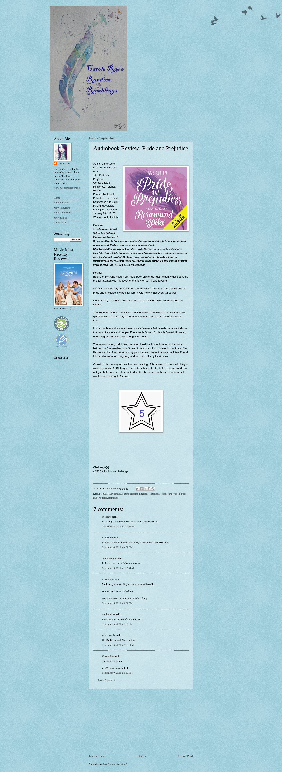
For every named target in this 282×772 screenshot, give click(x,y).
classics (134, 494)
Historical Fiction (157, 494)
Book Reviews (61, 202)
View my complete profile (67, 187)
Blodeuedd (108, 537)
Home (141, 756)
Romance (113, 497)
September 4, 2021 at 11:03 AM (118, 526)
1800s (104, 494)
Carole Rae (108, 579)
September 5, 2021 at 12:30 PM (118, 568)
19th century (114, 494)
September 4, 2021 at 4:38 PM (117, 547)
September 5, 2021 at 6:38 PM (117, 603)
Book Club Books (63, 212)
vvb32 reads (108, 635)
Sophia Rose (108, 614)
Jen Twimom (109, 558)
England (143, 494)
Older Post (185, 756)
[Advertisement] (141, 721)
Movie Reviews (62, 207)
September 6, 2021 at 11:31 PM (118, 645)
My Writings (60, 217)
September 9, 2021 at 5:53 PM (117, 672)
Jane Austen (174, 494)
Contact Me (60, 222)
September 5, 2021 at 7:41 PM (117, 624)
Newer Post (97, 756)
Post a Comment (106, 680)
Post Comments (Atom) (115, 764)
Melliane (106, 516)
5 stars (125, 494)
